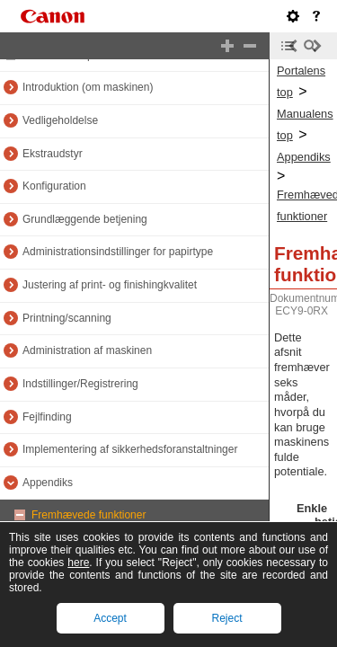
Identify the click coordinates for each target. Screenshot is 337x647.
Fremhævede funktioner (88, 515)
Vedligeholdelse (60, 120)
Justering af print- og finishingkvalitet (109, 285)
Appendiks (47, 482)
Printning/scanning (66, 318)
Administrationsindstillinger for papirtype (117, 251)
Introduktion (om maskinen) (87, 87)
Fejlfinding (47, 417)
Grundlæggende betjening (84, 219)
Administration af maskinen (87, 350)
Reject (226, 618)
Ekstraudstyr (52, 153)
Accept (110, 618)
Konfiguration (54, 186)
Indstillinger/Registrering (80, 383)
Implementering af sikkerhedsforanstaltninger (129, 449)
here (78, 562)
